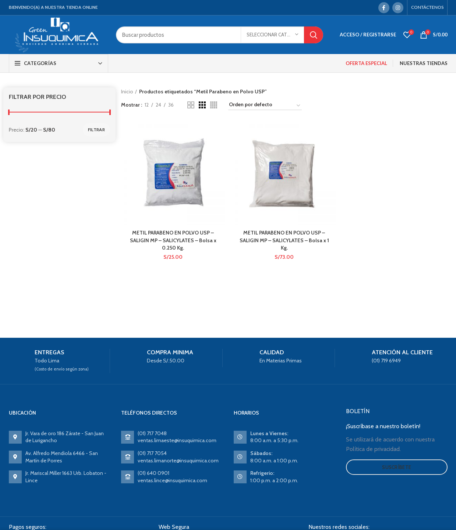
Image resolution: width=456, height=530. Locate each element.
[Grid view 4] (213, 104)
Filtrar (96, 129)
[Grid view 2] (190, 104)
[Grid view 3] (202, 104)
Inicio (127, 91)
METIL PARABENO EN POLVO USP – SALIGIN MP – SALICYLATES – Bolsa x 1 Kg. (284, 239)
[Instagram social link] (397, 7)
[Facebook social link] (383, 7)
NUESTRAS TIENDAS (424, 63)
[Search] (219, 34)
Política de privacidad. (373, 448)
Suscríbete (396, 467)
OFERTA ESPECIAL (366, 63)
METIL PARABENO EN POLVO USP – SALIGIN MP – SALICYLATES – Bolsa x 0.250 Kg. (173, 239)
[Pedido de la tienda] (265, 105)
